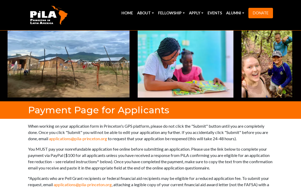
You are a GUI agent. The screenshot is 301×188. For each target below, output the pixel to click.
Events (215, 13)
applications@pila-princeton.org (78, 138)
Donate (261, 13)
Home (127, 13)
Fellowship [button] (170, 13)
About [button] (144, 13)
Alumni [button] (233, 13)
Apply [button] (194, 13)
